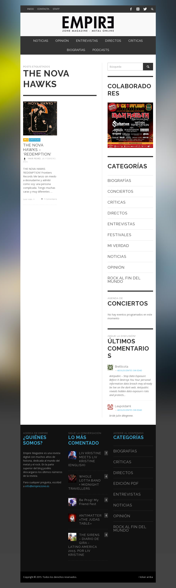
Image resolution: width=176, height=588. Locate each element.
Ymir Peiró (34, 159)
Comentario (49, 199)
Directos (117, 213)
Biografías (119, 180)
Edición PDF (126, 483)
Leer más (29, 199)
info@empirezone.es (37, 486)
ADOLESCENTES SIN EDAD (129, 370)
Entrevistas (121, 224)
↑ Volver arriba (145, 577)
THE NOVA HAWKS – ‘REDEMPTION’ (37, 149)
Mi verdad (118, 245)
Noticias (117, 256)
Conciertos (120, 191)
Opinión (116, 267)
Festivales (119, 235)
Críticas (35, 140)
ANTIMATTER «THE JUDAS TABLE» (90, 519)
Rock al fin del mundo (124, 280)
